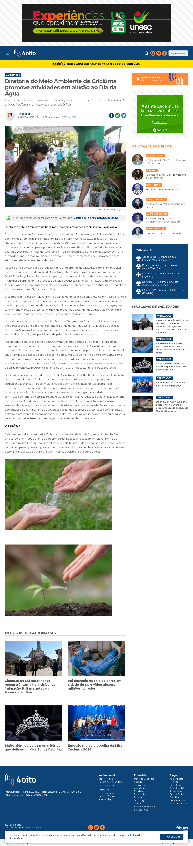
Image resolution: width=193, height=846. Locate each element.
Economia (139, 794)
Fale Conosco (105, 793)
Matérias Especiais (144, 778)
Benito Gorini (177, 794)
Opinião (138, 803)
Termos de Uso (106, 785)
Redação (26, 113)
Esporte (138, 782)
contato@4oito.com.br (37, 795)
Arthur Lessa (176, 791)
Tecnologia (140, 800)
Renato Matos (177, 800)
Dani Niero (175, 797)
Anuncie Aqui (105, 799)
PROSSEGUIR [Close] (172, 836)
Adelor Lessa (176, 778)
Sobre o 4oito (105, 778)
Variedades (13, 75)
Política (138, 797)
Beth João (175, 785)
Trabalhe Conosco (107, 796)
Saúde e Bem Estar (144, 806)
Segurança (139, 785)
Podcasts (144, 250)
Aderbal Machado (179, 803)
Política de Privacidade (110, 782)
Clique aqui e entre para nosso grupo (96, 217)
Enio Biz (174, 782)
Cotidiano (139, 791)
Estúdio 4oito (141, 809)
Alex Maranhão (177, 788)
